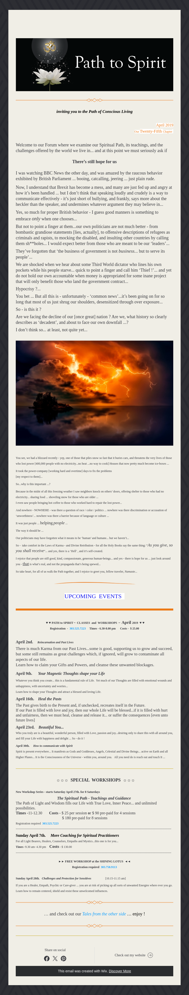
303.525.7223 (77, 628)
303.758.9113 (109, 867)
